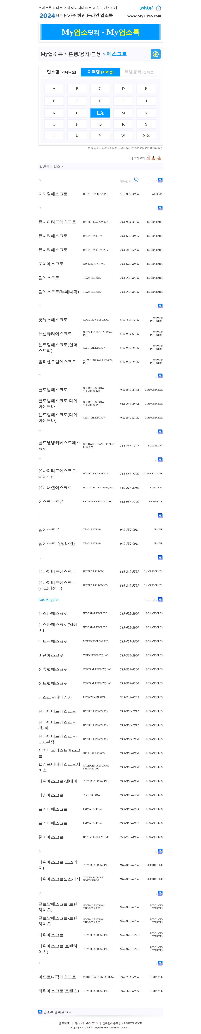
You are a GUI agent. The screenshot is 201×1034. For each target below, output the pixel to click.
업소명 (61, 71)
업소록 (52, 54)
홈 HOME (64, 1023)
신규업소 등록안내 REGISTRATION (122, 1023)
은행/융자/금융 (84, 54)
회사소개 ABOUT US (86, 1023)
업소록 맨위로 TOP (54, 1012)
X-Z (146, 135)
